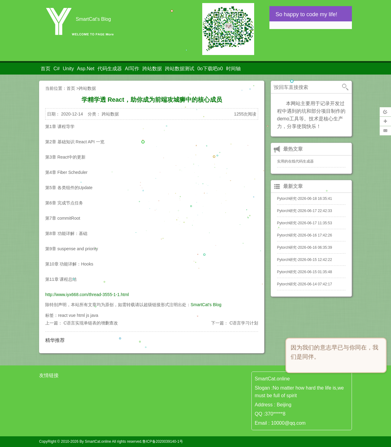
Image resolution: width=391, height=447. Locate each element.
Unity (68, 68)
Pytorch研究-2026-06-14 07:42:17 (304, 284)
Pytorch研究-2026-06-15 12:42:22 (304, 260)
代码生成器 (109, 68)
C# (56, 68)
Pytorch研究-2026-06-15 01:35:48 (304, 272)
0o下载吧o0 (210, 68)
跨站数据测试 (179, 68)
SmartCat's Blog (206, 304)
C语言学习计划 (243, 323)
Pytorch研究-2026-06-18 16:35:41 (304, 198)
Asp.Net (85, 68)
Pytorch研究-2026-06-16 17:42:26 (304, 235)
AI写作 (132, 68)
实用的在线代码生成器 (295, 161)
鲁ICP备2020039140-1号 (162, 441)
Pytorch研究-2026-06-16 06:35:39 (304, 247)
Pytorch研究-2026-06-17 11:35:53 (304, 223)
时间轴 (233, 68)
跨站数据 (152, 68)
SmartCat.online (98, 441)
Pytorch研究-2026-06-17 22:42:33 (304, 211)
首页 (45, 68)
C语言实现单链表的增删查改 (91, 323)
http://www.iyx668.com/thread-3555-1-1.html (87, 294)
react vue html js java (78, 315)
